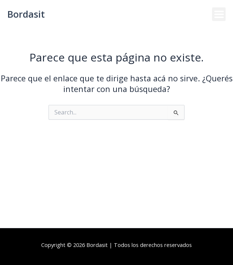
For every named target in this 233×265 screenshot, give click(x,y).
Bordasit (26, 14)
